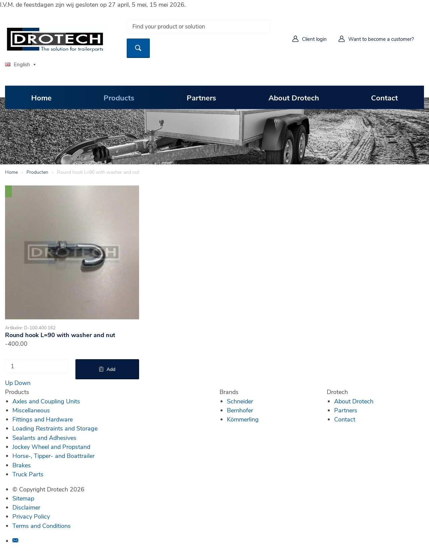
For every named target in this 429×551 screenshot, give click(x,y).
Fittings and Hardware (42, 419)
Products (119, 97)
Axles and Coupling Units (46, 401)
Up (9, 383)
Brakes (21, 465)
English (17, 64)
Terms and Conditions (41, 526)
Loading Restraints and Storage (55, 428)
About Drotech (293, 97)
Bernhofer (240, 410)
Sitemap (23, 498)
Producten (37, 172)
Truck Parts (28, 474)
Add (111, 369)
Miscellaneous (31, 410)
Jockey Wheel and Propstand (51, 447)
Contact (384, 97)
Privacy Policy (31, 516)
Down (22, 383)
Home (41, 97)
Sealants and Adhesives (44, 438)
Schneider (240, 401)
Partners (201, 97)
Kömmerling (243, 419)
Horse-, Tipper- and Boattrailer (53, 456)
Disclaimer (26, 507)
